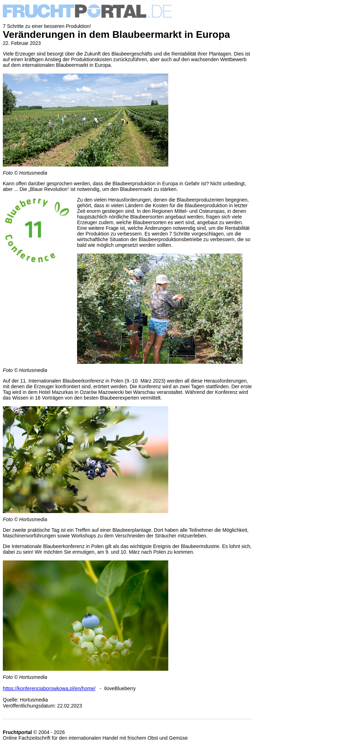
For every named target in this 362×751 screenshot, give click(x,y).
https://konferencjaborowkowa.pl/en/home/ (49, 688)
